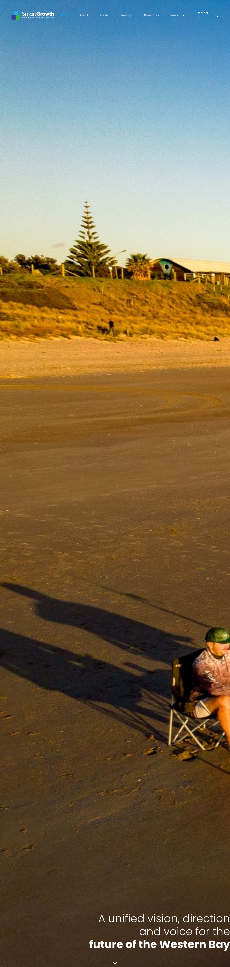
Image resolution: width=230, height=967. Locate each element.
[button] (177, 15)
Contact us (202, 15)
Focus (104, 15)
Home (64, 15)
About (84, 15)
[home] (33, 15)
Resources (151, 15)
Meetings (126, 15)
